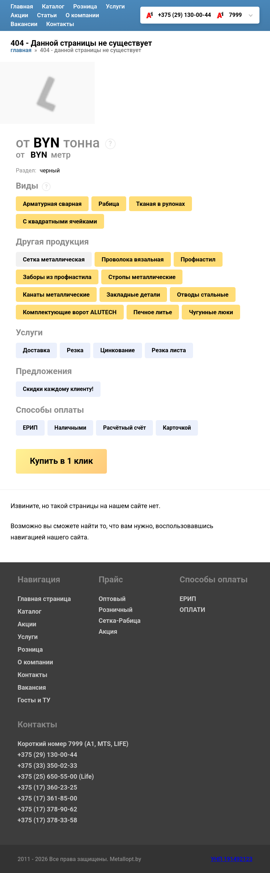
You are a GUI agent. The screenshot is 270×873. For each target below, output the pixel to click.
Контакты (60, 23)
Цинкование (117, 350)
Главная (22, 6)
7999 (226, 15)
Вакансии (24, 23)
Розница (85, 6)
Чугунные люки (211, 312)
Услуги (115, 6)
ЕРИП (30, 427)
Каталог (53, 6)
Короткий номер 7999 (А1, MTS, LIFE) (67, 743)
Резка (75, 350)
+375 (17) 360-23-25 (47, 787)
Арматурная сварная (52, 203)
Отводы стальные (203, 294)
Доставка (36, 350)
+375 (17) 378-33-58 (47, 820)
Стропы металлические (141, 276)
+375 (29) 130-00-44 (176, 15)
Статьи (47, 15)
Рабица (108, 203)
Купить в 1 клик (61, 461)
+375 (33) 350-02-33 (47, 765)
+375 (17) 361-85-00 (47, 798)
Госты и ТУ (34, 700)
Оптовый (112, 598)
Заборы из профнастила (57, 276)
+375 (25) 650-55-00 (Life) (56, 776)
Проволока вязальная (133, 259)
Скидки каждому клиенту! (58, 389)
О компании (82, 15)
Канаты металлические (56, 294)
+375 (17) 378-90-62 (47, 809)
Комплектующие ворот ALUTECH (70, 312)
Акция (107, 631)
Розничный (115, 609)
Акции (19, 15)
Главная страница (44, 598)
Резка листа (169, 350)
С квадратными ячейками (60, 221)
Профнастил (198, 259)
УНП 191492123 (231, 859)
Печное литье (153, 312)
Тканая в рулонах (160, 203)
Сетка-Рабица (119, 620)
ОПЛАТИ (192, 609)
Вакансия (32, 687)
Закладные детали (133, 294)
